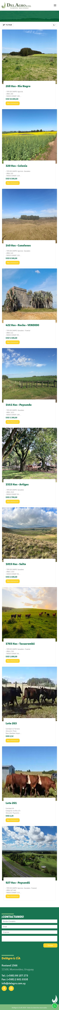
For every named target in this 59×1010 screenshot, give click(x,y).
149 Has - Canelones (18, 245)
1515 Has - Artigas (17, 484)
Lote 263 (11, 723)
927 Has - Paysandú (18, 882)
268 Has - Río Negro (18, 86)
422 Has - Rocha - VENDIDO (22, 325)
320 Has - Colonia (16, 165)
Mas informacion (12, 103)
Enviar (50, 945)
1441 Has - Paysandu (19, 404)
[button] (54, 25)
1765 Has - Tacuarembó (20, 643)
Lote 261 (11, 803)
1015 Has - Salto (16, 564)
